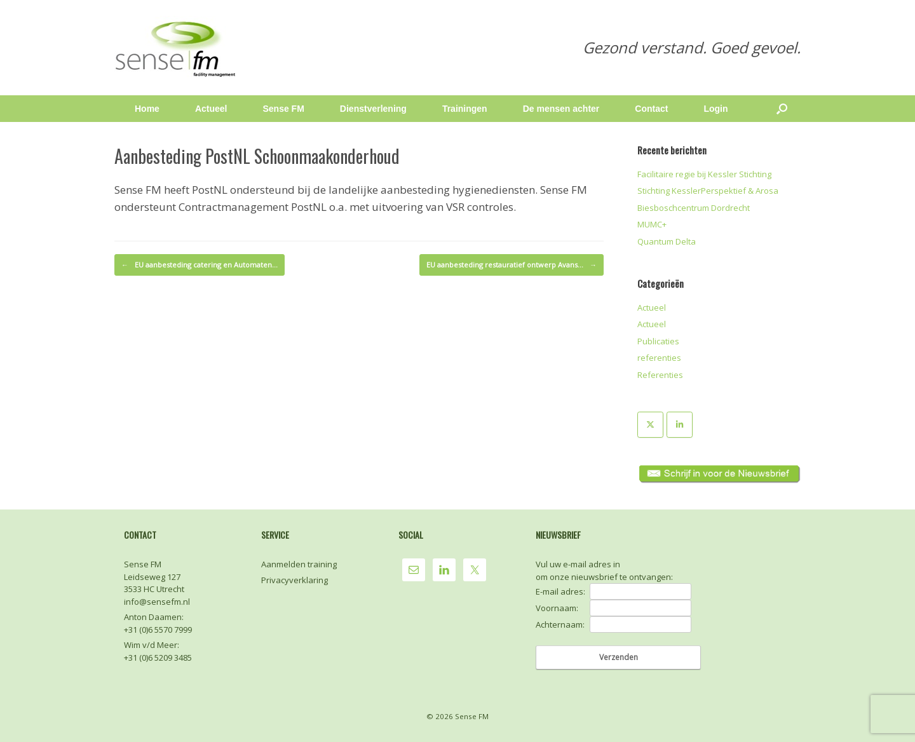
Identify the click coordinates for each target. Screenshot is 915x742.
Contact (651, 109)
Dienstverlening (373, 109)
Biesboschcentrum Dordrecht (693, 207)
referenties (659, 357)
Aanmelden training (299, 564)
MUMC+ (652, 224)
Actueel (211, 109)
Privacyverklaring (294, 580)
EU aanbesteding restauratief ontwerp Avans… (511, 265)
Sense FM (283, 109)
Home (147, 109)
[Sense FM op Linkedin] (680, 425)
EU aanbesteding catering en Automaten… (199, 265)
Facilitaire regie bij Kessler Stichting (704, 174)
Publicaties (658, 341)
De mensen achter (561, 109)
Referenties (660, 375)
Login (715, 109)
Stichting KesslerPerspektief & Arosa (707, 190)
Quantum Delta (666, 241)
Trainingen (464, 109)
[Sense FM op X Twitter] (650, 425)
